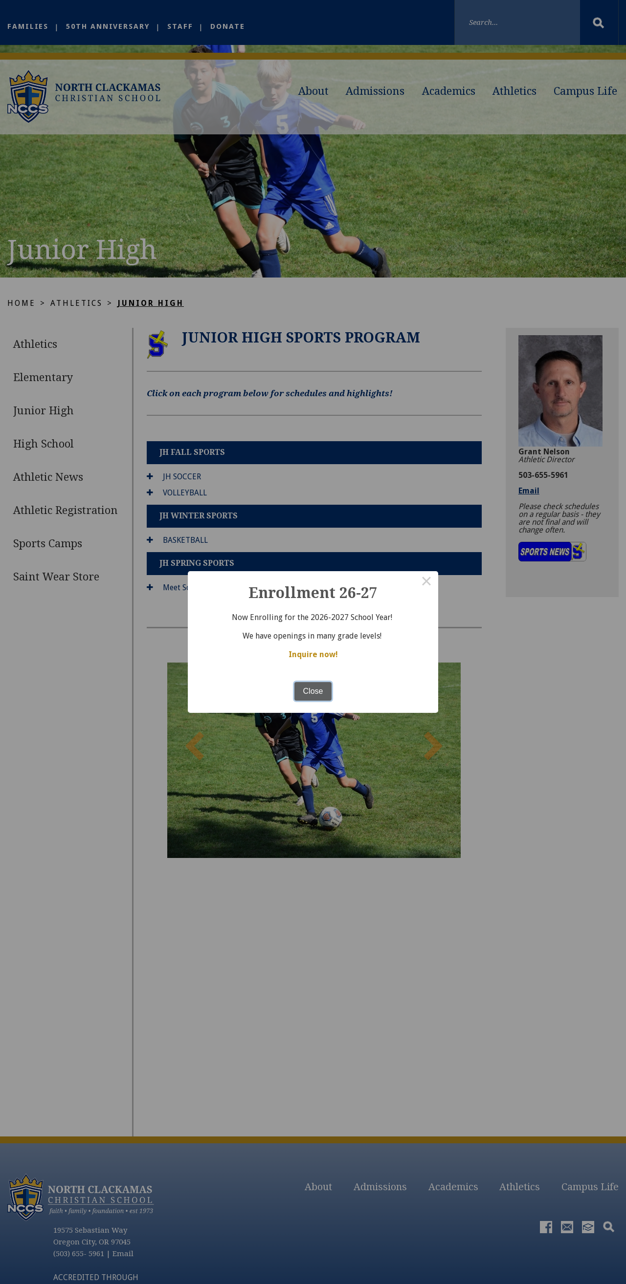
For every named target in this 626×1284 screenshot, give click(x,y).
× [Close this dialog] (426, 583)
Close (313, 691)
